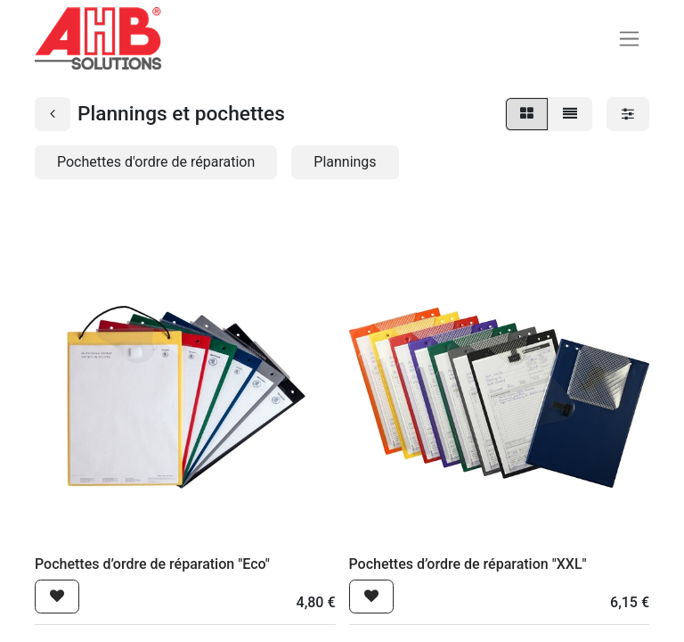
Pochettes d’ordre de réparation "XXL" (468, 564)
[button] (57, 596)
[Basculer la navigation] (629, 39)
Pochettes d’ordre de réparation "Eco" (152, 564)
